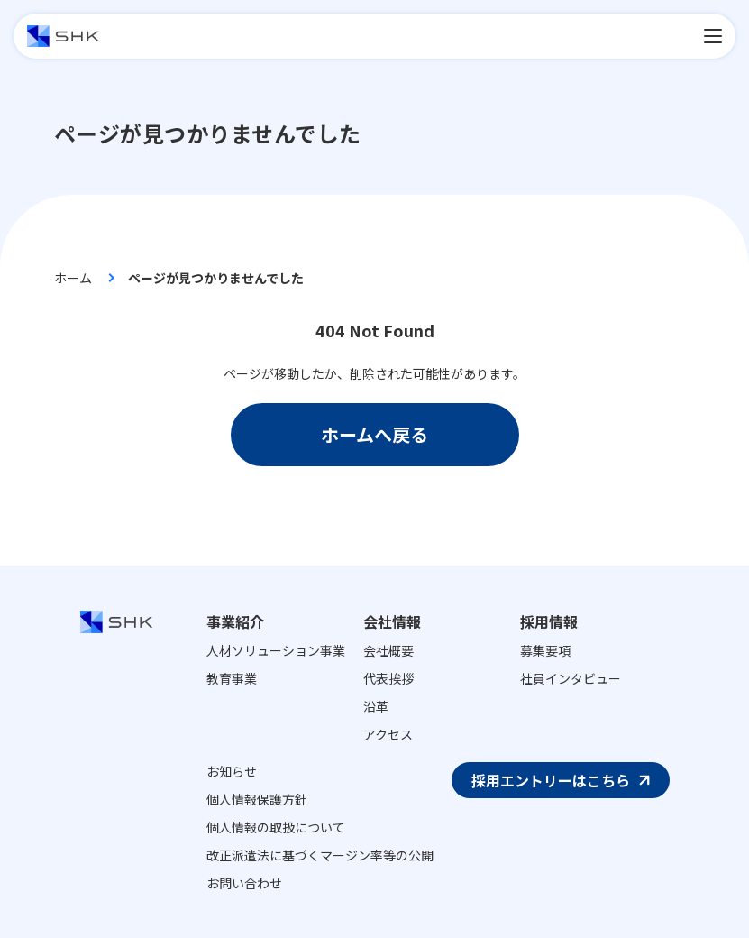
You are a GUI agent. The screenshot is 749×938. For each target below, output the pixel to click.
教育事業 (231, 678)
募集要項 (545, 650)
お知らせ (231, 771)
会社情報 (392, 621)
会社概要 (388, 650)
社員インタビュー (570, 678)
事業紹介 (235, 621)
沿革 (375, 706)
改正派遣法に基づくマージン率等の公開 (320, 855)
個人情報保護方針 (256, 799)
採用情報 (549, 621)
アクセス (388, 734)
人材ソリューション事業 (275, 650)
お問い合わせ (244, 883)
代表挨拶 (388, 678)
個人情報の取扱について (275, 827)
